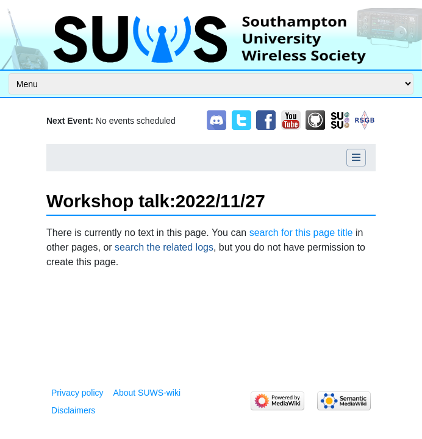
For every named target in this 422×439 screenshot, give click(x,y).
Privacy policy (77, 393)
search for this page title (301, 232)
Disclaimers (73, 410)
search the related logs (164, 247)
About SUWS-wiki (147, 393)
